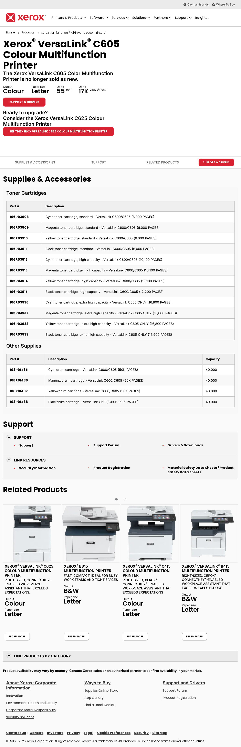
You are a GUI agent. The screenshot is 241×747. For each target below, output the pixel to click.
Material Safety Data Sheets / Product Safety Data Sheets (201, 470)
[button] (116, 499)
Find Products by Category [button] (42, 656)
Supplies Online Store (101, 690)
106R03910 (19, 238)
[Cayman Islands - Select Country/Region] (196, 4)
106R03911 (18, 249)
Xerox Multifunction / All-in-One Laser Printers (73, 33)
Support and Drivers (184, 682)
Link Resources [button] (30, 460)
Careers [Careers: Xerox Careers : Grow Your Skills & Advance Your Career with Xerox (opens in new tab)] (36, 733)
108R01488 (19, 401)
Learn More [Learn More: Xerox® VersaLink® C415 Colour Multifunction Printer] (135, 636)
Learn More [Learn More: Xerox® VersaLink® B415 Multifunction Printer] (194, 636)
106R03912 (19, 259)
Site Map (159, 733)
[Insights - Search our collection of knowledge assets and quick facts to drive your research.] (201, 17)
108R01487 (19, 391)
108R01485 (19, 369)
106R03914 (19, 281)
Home (10, 32)
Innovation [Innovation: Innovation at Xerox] (14, 695)
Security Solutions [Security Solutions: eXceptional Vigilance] (20, 717)
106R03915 (19, 291)
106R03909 (19, 227)
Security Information (37, 468)
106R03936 (19, 302)
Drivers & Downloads (185, 445)
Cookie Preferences (113, 733)
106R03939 (19, 334)
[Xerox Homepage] (26, 17)
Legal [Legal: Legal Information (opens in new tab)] (88, 733)
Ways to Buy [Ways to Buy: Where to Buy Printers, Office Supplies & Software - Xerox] (97, 682)
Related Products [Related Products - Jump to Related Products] (162, 162)
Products (27, 32)
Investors (55, 733)
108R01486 (19, 380)
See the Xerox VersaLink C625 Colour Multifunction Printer (58, 131)
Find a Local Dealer (99, 705)
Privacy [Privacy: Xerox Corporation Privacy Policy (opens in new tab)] (73, 733)
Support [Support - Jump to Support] (98, 162)
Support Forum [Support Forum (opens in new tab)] (175, 690)
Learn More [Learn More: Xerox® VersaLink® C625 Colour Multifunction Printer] (17, 636)
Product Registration (111, 468)
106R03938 (19, 323)
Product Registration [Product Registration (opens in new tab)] (179, 697)
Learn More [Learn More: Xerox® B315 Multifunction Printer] (76, 636)
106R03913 (19, 270)
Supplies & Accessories (35, 162)
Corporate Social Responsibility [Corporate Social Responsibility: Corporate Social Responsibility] (31, 710)
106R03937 (19, 313)
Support (26, 445)
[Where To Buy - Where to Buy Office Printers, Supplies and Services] (223, 4)
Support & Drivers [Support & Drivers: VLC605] (24, 102)
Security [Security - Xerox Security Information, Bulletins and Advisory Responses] (141, 733)
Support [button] (23, 437)
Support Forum (106, 445)
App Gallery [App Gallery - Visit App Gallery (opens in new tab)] (94, 697)
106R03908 (19, 217)
